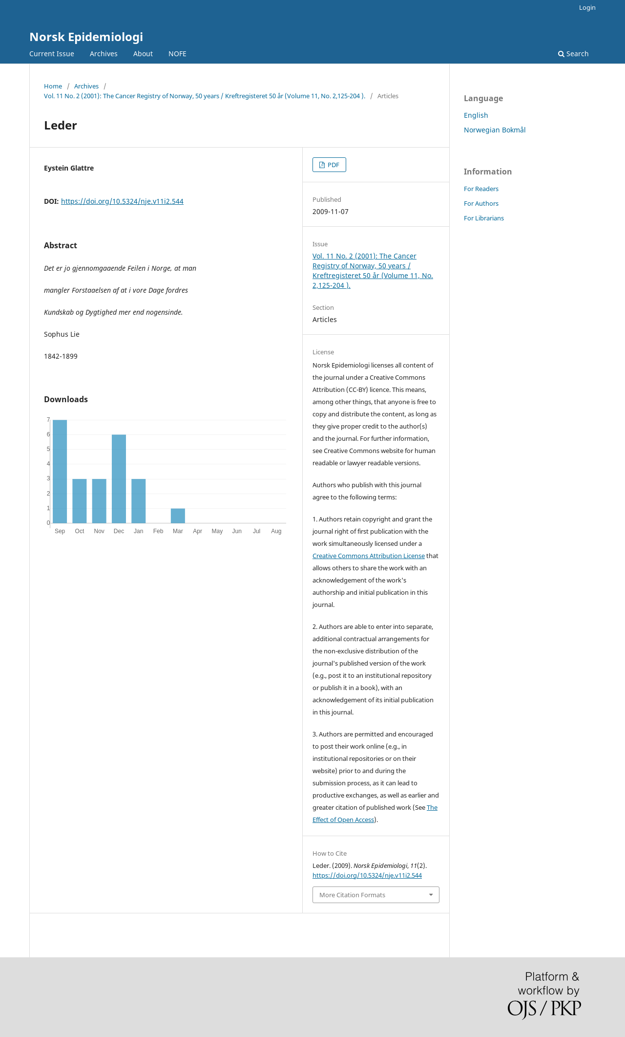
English (476, 115)
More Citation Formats (352, 894)
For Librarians (484, 218)
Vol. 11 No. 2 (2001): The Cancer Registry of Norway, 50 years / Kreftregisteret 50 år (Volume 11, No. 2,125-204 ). (204, 95)
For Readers (481, 188)
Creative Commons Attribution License (368, 555)
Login (587, 7)
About (143, 53)
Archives (104, 53)
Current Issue (51, 53)
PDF (332, 164)
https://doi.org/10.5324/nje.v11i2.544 (122, 201)
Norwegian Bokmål (495, 129)
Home (53, 86)
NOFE (177, 53)
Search (573, 53)
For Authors (481, 203)
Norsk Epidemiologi (86, 36)
